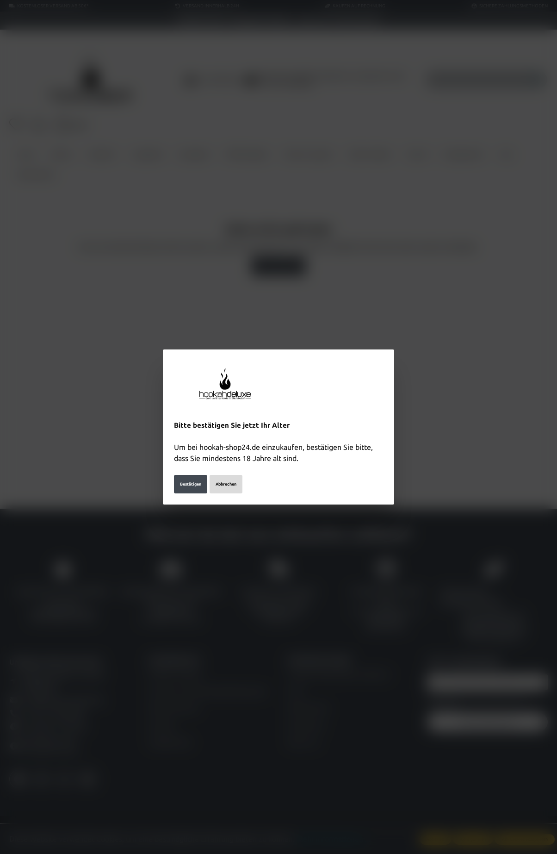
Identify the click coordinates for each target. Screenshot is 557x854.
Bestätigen (190, 484)
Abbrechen (226, 484)
